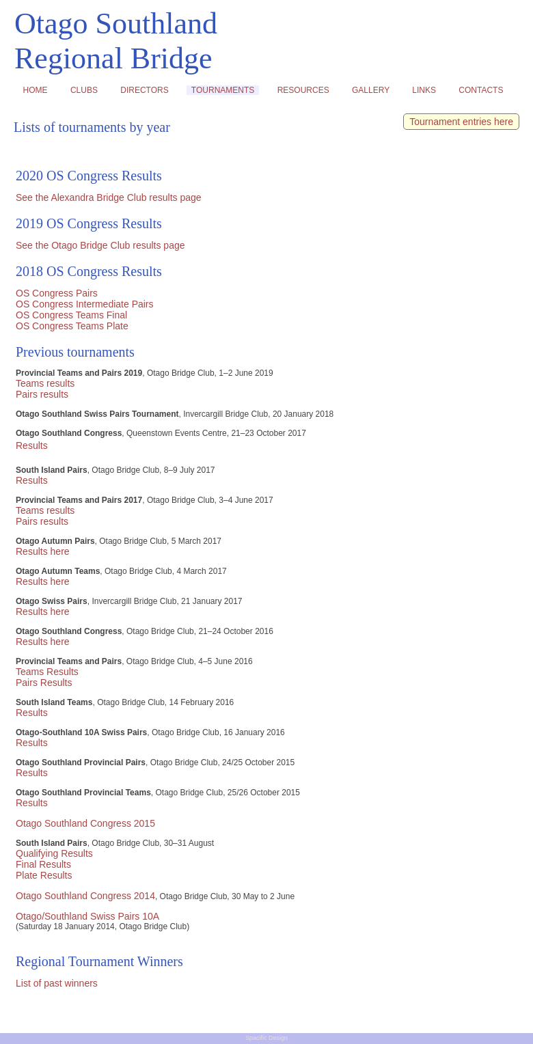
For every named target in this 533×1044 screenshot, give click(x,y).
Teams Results (47, 671)
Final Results (43, 864)
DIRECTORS (145, 90)
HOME (35, 90)
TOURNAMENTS (223, 90)
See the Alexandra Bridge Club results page (109, 197)
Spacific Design (266, 1037)
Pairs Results (44, 682)
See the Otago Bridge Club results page (100, 245)
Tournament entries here (461, 121)
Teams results (45, 383)
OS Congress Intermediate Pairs (85, 304)
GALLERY (370, 90)
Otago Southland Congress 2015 (85, 823)
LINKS (424, 90)
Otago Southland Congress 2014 (85, 895)
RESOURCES (303, 90)
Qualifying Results (54, 853)
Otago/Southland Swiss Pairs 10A (87, 916)
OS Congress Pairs (57, 293)
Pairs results (42, 394)
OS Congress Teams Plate (72, 325)
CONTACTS (481, 90)
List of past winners (57, 983)
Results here (43, 551)
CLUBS (84, 90)
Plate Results (44, 875)
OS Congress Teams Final (71, 315)
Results (32, 445)
